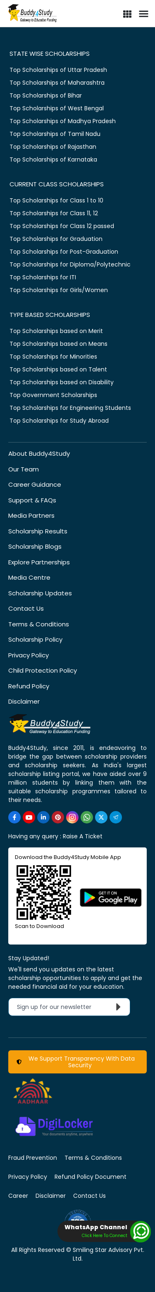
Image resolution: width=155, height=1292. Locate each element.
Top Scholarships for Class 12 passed (62, 226)
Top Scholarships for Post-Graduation (64, 251)
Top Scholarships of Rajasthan (53, 147)
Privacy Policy (28, 655)
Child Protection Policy (42, 670)
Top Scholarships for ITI (43, 277)
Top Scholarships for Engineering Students (70, 408)
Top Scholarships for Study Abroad (59, 420)
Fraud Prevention (32, 1158)
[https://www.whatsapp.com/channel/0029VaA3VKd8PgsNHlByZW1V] (86, 817)
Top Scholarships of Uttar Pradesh (58, 70)
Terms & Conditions (38, 624)
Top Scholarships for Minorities (53, 356)
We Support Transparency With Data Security (76, 1061)
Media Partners (31, 515)
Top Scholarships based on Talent (58, 369)
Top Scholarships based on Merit (56, 331)
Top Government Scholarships (53, 395)
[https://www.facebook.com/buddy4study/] (14, 817)
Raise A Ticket (83, 836)
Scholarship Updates (40, 593)
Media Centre (29, 577)
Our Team (23, 469)
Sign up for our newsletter (71, 1007)
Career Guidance (34, 484)
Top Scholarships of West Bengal (57, 108)
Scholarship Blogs (35, 546)
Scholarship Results (37, 531)
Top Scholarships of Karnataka (53, 159)
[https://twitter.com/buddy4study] (101, 817)
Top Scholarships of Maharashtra (57, 83)
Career (18, 1196)
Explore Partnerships (39, 562)
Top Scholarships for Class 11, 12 (54, 213)
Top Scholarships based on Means (58, 344)
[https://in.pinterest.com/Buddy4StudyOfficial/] (58, 817)
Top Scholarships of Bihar (46, 95)
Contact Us (26, 608)
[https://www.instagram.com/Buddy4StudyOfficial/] (72, 817)
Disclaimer (24, 701)
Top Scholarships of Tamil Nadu (55, 134)
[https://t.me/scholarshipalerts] (116, 817)
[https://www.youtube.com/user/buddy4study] (29, 817)
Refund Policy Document (90, 1177)
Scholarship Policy (35, 639)
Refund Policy (28, 686)
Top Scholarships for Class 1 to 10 (56, 200)
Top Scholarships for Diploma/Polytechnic (70, 264)
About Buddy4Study (39, 453)
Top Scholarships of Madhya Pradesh (63, 121)
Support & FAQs (32, 500)
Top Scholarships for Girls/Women (59, 290)
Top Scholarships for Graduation (56, 239)
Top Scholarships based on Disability (62, 382)
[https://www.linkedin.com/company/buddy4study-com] (43, 817)
